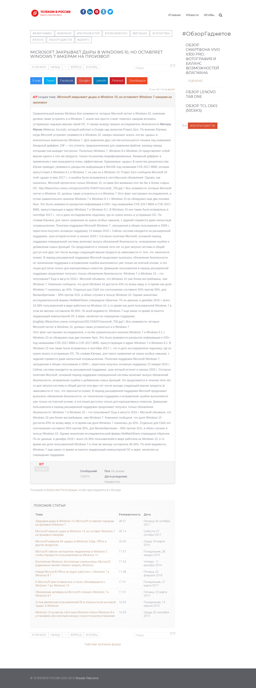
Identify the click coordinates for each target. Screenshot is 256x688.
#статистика (161, 33)
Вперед (76, 67)
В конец (92, 67)
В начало (39, 67)
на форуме (41, 469)
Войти (51, 490)
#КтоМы (209, 15)
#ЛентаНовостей (88, 33)
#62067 (171, 89)
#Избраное (64, 33)
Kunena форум (111, 644)
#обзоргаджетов (60, 39)
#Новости (192, 15)
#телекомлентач (116, 33)
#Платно (38, 39)
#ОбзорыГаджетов (202, 125)
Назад (55, 67)
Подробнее (195, 80)
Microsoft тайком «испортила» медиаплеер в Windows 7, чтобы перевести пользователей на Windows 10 (71, 553)
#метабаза (140, 33)
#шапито (83, 39)
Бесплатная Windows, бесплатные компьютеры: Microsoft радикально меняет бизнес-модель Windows (72, 563)
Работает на (93, 644)
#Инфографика (42, 33)
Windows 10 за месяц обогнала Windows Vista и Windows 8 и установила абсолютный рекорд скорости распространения (75, 614)
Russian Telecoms (87, 678)
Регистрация (68, 490)
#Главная (174, 15)
